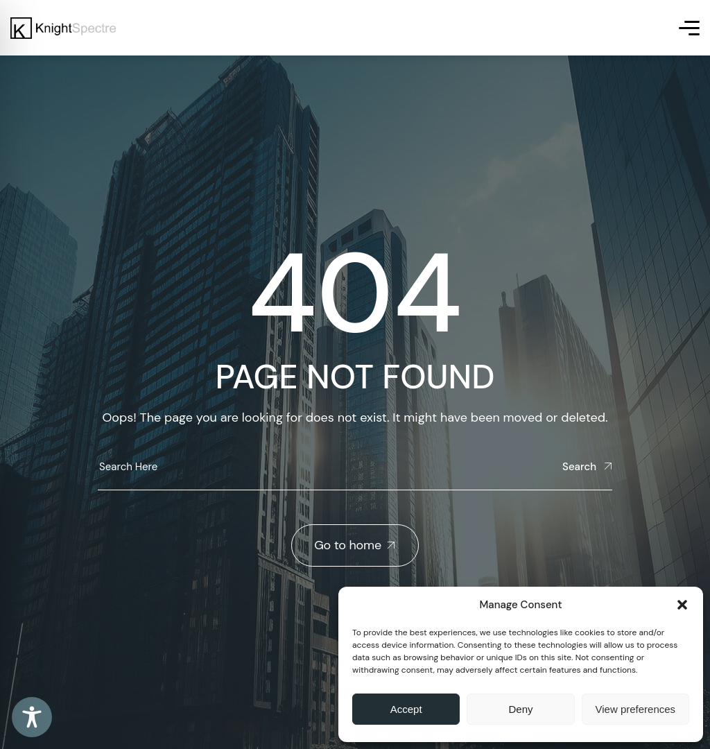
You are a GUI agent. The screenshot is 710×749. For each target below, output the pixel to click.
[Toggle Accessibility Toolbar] (31, 717)
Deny (520, 709)
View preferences (636, 709)
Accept (406, 709)
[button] (682, 605)
